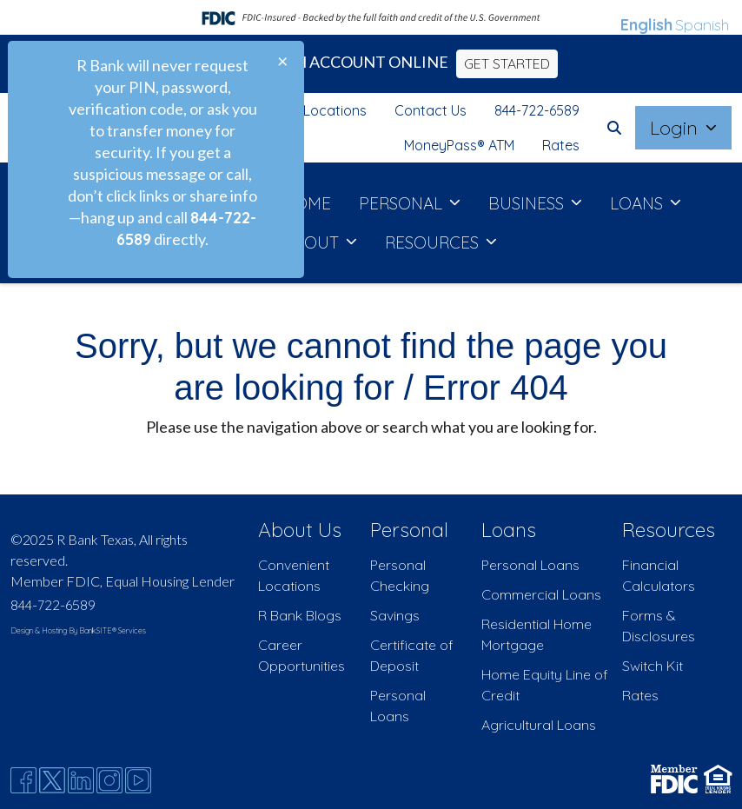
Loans (508, 529)
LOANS (638, 203)
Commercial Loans (541, 594)
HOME (306, 203)
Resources (668, 529)
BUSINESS (528, 203)
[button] (614, 127)
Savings (395, 615)
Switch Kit (652, 665)
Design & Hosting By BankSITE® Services (78, 630)
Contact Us (430, 110)
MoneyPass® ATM (459, 145)
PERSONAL (403, 203)
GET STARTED (507, 63)
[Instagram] (109, 780)
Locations (335, 110)
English (646, 25)
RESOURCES (434, 242)
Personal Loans (530, 565)
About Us (299, 529)
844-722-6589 (537, 110)
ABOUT (312, 242)
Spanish (702, 25)
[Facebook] (23, 780)
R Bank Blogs (299, 615)
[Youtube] (138, 780)
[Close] (282, 61)
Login (676, 127)
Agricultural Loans (538, 724)
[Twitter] (52, 780)
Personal (409, 529)
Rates (561, 145)
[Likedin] (81, 780)
